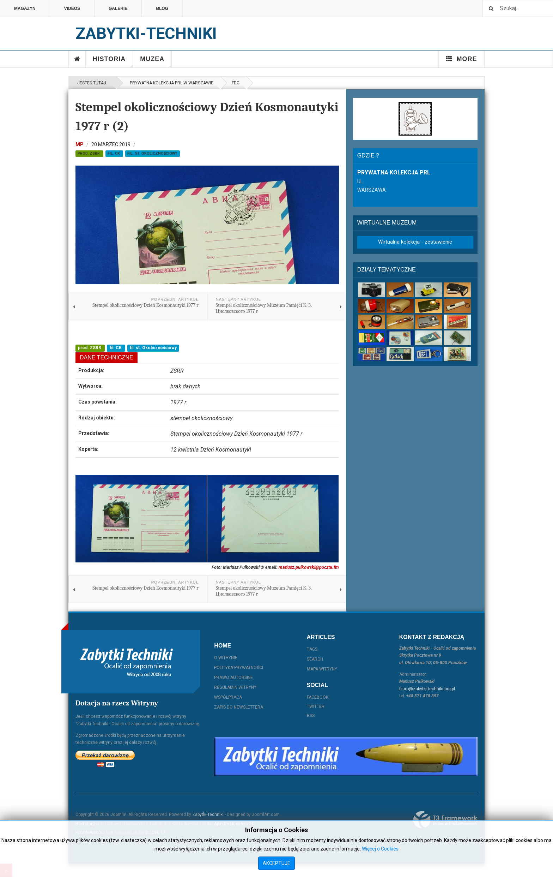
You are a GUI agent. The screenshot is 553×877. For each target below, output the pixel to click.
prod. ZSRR (89, 153)
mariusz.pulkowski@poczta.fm (309, 567)
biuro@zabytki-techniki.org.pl (427, 688)
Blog (162, 8)
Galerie (118, 8)
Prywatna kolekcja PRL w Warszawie (170, 82)
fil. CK (114, 153)
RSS (311, 715)
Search (315, 659)
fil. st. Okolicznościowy (152, 153)
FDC (235, 82)
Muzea (156, 61)
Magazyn (25, 8)
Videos (72, 8)
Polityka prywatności (238, 667)
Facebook (317, 697)
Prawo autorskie (233, 677)
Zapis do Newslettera (238, 707)
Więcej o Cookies (380, 849)
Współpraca (228, 697)
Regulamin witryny (235, 687)
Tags (312, 649)
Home (77, 58)
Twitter (315, 706)
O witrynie (225, 657)
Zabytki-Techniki (208, 814)
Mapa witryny (322, 669)
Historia (113, 61)
